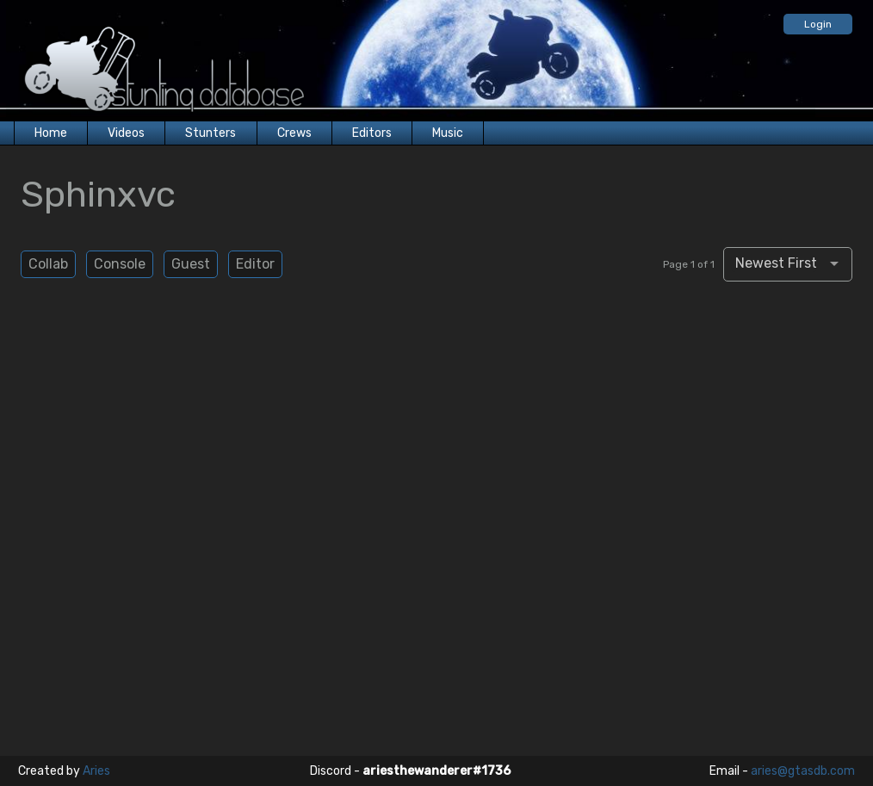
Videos (126, 133)
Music (447, 133)
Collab (48, 264)
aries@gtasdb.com (803, 771)
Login (818, 24)
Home (50, 133)
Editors (372, 133)
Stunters (210, 133)
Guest (190, 264)
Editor (255, 264)
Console (120, 264)
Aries (96, 771)
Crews (294, 133)
